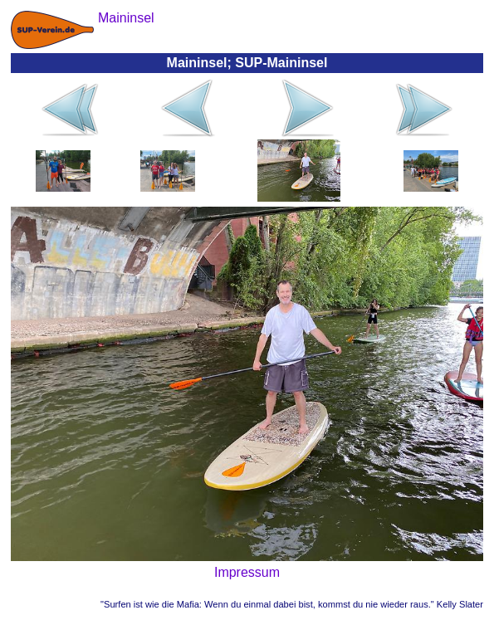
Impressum (247, 572)
